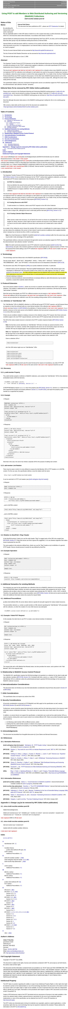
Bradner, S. (14, 749)
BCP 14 (53, 749)
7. (3, 137)
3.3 (12, 925)
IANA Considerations (11, 137)
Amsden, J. (20, 758)
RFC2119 (6, 749)
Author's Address (8, 152)
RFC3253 (6, 758)
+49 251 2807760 (12, 949)
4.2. (5, 131)
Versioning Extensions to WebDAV (55, 758)
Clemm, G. (13, 758)
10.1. (5, 144)
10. (3, 142)
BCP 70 (32, 792)
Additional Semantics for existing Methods (17, 129)
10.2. (5, 145)
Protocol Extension (10, 118)
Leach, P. (45, 753)
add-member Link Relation (15, 125)
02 (43, 18)
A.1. (5, 148)
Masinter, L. (39, 753)
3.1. (5, 120)
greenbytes (64, 3)
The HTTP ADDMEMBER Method (40, 786)
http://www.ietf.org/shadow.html (47, 53)
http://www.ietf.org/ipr (9, 1000)
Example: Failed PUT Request (14, 131)
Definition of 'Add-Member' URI (14, 120)
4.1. (5, 130)
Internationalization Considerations (15, 135)
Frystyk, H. (32, 753)
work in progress (23, 747)
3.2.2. (7, 124)
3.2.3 (24, 859)
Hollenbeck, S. (15, 790)
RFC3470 (6, 790)
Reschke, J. (20, 762)
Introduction (8, 115)
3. (3, 118)
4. (3, 129)
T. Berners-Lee (55, 753)
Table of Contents (7, 112)
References (8, 142)
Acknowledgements (10, 140)
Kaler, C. (32, 758)
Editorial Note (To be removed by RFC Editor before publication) (25, 88)
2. (3, 117)
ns (24, 272)
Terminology (8, 117)
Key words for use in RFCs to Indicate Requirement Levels (34, 749)
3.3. (5, 126)
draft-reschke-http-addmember (13, 786)
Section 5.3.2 (57, 210)
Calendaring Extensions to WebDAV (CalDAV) (49, 794)
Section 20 (64, 687)
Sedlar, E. (27, 762)
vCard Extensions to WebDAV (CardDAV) (39, 781)
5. (3, 133)
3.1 (15, 843)
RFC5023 (6, 799)
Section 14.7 (30, 383)
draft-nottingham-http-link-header (13, 745)
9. (3, 140)
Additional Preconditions (13, 130)
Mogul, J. (25, 753)
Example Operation (12, 127)
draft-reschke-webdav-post (33, 18)
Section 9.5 (13, 177)
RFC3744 (6, 762)
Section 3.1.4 (35, 389)
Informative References (13, 145)
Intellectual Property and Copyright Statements (16, 153)
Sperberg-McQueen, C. (26, 771)
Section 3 (15, 308)
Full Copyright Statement (10, 956)
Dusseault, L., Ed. (15, 766)
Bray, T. (13, 771)
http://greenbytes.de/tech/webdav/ (15, 953)
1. (3, 115)
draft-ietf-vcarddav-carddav (12, 781)
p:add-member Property (14, 122)
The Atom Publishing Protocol (35, 799)
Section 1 (21, 286)
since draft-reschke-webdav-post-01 (16, 821)
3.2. (5, 121)
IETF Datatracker (53, 26)
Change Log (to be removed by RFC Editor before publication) (29, 147)
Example (11, 124)
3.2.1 (11, 897)
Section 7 (28, 705)
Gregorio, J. (14, 799)
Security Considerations (12, 139)
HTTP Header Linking (40, 745)
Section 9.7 (13, 540)
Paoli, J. (17, 771)
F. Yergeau (45, 771)
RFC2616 (6, 753)
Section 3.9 (27, 677)
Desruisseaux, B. (21, 794)
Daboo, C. (24, 781)
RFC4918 (6, 766)
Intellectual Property (8, 980)
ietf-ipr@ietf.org (21, 1006)
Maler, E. (36, 771)
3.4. (5, 127)
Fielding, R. (14, 753)
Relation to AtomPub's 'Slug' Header (16, 126)
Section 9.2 (44, 199)
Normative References (13, 144)
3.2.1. (7, 122)
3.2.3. (7, 125)
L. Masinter (30, 790)
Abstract (4, 60)
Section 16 (47, 593)
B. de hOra (23, 799)
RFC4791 (6, 794)
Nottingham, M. (29, 745)
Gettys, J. (20, 753)
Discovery (9, 121)
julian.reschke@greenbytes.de (15, 951)
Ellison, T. (26, 758)
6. (3, 135)
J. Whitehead (41, 758)
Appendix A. (6, 147)
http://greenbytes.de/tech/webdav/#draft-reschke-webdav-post (21, 107)
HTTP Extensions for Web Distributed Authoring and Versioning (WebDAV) (41, 766)
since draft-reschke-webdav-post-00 (16, 148)
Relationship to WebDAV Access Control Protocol (19, 133)
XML (5, 771)
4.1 (21, 853)
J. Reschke (64, 1)
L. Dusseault (32, 794)
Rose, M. (21, 790)
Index (4, 150)
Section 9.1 (49, 387)
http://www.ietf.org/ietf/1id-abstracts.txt (42, 50)
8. (3, 139)
